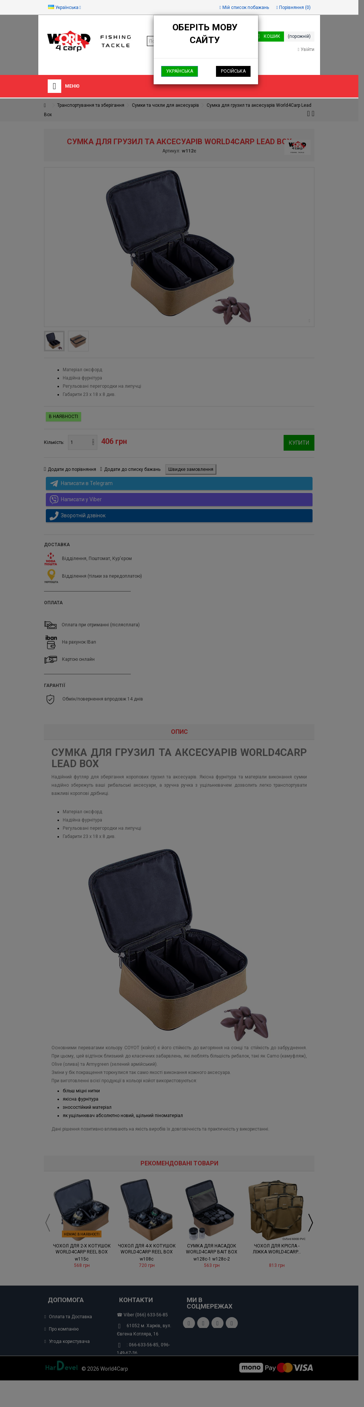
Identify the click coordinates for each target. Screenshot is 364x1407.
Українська (179, 71)
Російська (233, 71)
